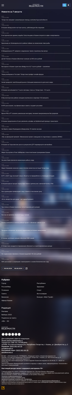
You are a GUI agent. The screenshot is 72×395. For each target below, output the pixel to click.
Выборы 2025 (7, 315)
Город (4, 283)
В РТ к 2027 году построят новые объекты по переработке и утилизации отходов (28, 176)
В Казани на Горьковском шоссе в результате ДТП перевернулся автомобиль (27, 144)
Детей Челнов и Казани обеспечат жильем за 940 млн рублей (22, 59)
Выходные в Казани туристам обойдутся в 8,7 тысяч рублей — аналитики (26, 66)
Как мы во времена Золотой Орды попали (15, 215)
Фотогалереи (42, 294)
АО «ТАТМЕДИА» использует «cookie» (14, 373)
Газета (4, 294)
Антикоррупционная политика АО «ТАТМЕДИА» (17, 379)
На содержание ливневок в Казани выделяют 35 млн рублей (21, 254)
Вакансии (5, 297)
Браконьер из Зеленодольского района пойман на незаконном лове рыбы (26, 43)
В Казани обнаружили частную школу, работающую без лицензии (23, 27)
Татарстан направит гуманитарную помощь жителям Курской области (24, 20)
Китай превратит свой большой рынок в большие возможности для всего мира (27, 82)
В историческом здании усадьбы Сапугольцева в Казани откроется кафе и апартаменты (30, 35)
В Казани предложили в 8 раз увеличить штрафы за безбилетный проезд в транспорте (30, 121)
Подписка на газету (9, 318)
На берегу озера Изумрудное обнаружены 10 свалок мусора (22, 129)
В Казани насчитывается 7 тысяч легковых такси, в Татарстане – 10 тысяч (26, 90)
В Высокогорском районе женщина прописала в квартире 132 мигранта (25, 98)
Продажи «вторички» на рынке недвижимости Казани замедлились (24, 230)
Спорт (39, 290)
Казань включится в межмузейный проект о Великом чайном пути (23, 222)
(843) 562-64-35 (22, 350)
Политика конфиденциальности (12, 376)
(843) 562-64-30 (16, 346)
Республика (41, 283)
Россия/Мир (6, 287)
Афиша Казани (7, 300)
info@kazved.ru (7, 348)
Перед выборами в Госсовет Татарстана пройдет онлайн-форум (23, 74)
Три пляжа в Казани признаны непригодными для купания (21, 207)
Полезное (5, 290)
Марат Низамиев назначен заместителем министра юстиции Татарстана (25, 168)
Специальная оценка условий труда (13, 377)
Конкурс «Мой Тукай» (45, 297)
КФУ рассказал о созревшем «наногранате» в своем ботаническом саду (25, 261)
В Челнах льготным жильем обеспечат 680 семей (18, 238)
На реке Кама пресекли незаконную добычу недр (18, 160)
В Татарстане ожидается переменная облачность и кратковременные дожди (27, 246)
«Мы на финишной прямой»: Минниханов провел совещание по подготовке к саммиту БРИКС (32, 137)
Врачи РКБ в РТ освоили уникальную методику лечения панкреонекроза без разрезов (30, 113)
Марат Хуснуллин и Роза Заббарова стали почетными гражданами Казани (26, 152)
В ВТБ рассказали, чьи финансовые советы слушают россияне (22, 105)
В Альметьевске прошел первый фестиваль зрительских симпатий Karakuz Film (27, 183)
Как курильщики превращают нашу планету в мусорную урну (22, 191)
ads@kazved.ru (7, 352)
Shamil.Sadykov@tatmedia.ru (12, 340)
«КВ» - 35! (5, 321)
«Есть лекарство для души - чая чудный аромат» (18, 199)
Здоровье (40, 287)
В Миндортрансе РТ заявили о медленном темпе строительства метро (25, 51)
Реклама (5, 311)
